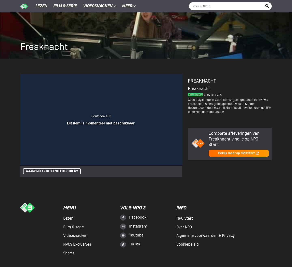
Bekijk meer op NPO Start (238, 153)
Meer (129, 6)
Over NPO (184, 227)
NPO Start (184, 218)
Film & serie (65, 6)
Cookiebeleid (187, 244)
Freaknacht (202, 81)
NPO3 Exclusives (77, 244)
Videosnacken (98, 6)
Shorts (68, 253)
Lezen (41, 6)
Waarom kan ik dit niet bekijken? (52, 171)
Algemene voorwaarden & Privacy (205, 235)
